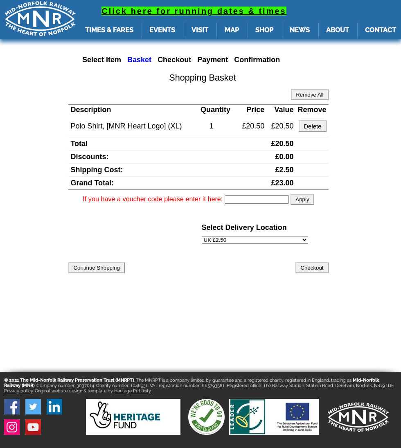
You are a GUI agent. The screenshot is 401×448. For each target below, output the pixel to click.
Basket (139, 60)
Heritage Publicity (132, 391)
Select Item (101, 60)
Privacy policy (18, 391)
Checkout (174, 60)
